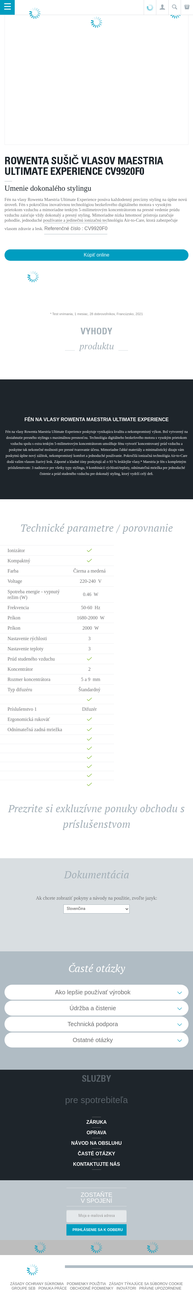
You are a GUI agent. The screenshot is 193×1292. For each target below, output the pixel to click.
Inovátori (126, 1288)
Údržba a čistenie (92, 1008)
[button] (162, 7)
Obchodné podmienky (91, 1288)
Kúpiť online (96, 254)
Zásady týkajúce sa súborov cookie (146, 1284)
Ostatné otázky (93, 1040)
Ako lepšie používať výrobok (92, 992)
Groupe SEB (23, 1288)
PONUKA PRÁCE (52, 1288)
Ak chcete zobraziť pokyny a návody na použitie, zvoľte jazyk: (96, 898)
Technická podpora (93, 1024)
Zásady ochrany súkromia (37, 1284)
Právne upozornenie (160, 1288)
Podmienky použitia (86, 1284)
